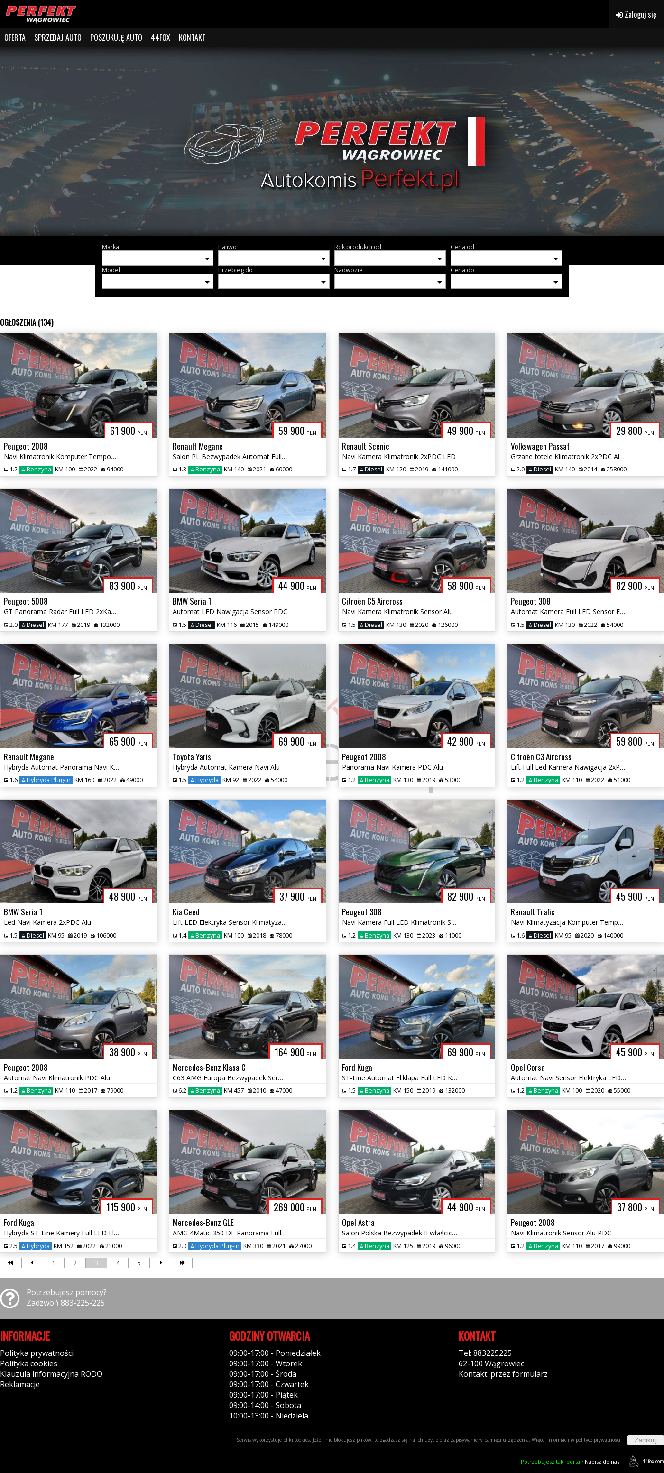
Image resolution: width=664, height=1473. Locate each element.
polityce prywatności (598, 1439)
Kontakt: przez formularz (503, 1374)
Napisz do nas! (571, 1461)
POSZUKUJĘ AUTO (116, 37)
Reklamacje (20, 1384)
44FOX (160, 37)
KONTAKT (192, 37)
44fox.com (645, 1461)
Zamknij (646, 1440)
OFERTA (15, 37)
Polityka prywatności (37, 1353)
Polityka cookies (28, 1363)
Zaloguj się (636, 14)
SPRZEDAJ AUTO (58, 37)
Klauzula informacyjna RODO (51, 1374)
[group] (332, 141)
